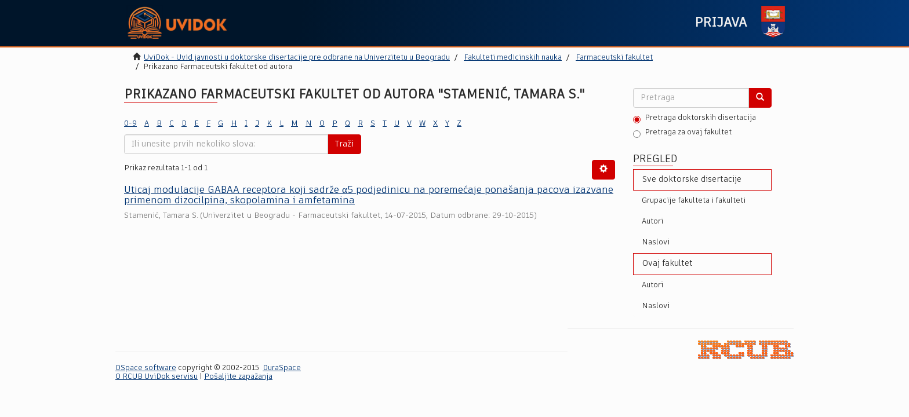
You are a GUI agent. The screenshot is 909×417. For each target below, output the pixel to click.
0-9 (130, 123)
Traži (344, 144)
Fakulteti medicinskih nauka (513, 57)
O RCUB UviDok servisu (156, 377)
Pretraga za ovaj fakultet (682, 133)
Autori (652, 221)
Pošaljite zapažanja (238, 377)
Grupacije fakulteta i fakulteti (694, 200)
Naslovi (656, 242)
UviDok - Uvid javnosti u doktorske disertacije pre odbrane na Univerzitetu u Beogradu (297, 57)
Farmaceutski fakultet (614, 57)
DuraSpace (282, 368)
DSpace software (145, 368)
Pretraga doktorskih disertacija (694, 118)
